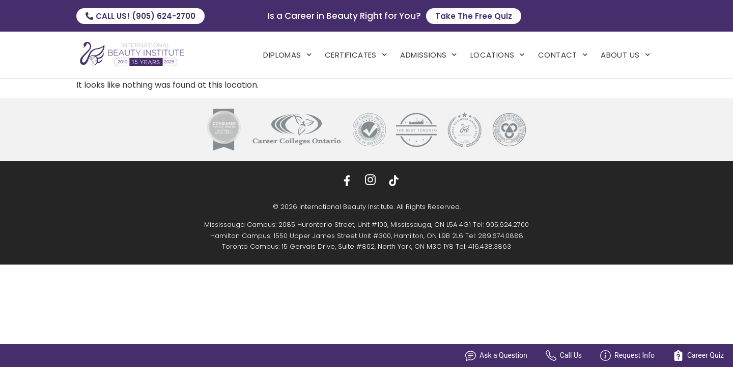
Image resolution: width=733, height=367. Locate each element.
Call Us (564, 355)
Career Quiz (698, 355)
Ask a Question (496, 355)
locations (497, 55)
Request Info (627, 355)
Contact (562, 55)
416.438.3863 (489, 246)
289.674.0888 (500, 236)
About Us (625, 55)
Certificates (356, 55)
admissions (428, 55)
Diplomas (287, 55)
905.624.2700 (507, 224)
